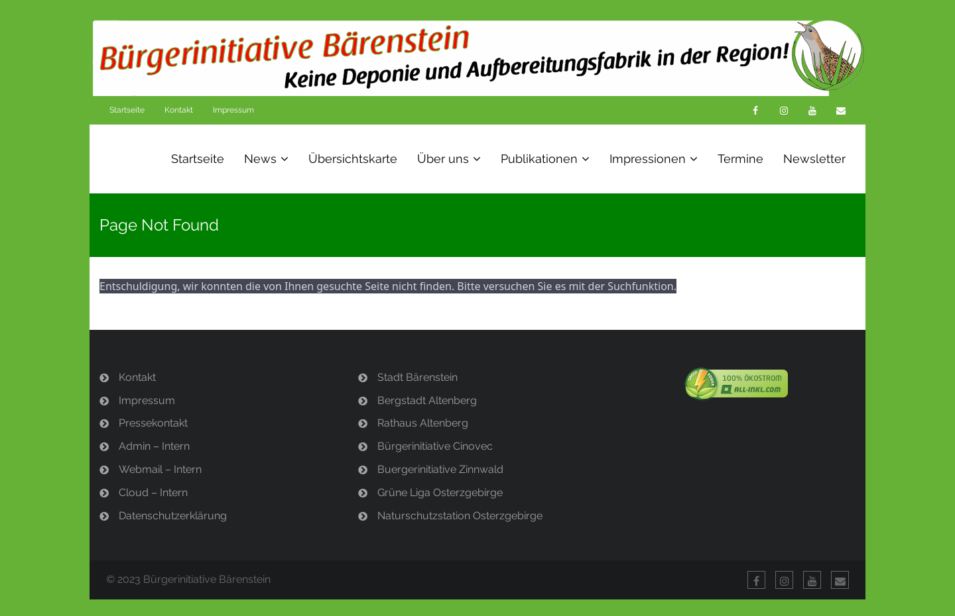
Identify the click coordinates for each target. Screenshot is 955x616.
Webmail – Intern (160, 469)
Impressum (233, 110)
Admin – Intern (154, 446)
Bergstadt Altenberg (427, 400)
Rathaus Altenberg (422, 423)
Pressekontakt (153, 423)
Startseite (127, 110)
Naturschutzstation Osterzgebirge (459, 515)
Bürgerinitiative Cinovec (435, 446)
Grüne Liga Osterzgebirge (440, 492)
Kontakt (178, 110)
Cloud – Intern (153, 492)
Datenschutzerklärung (173, 515)
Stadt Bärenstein (417, 377)
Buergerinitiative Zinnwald (440, 469)
